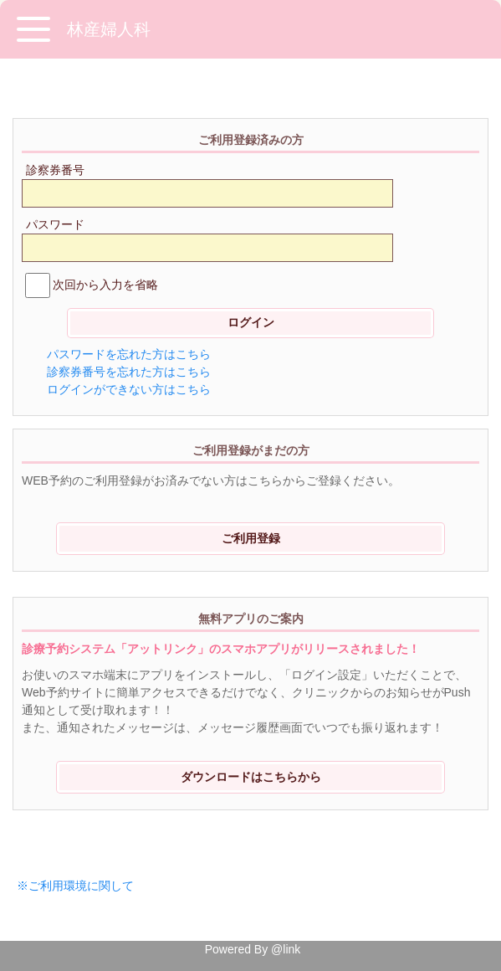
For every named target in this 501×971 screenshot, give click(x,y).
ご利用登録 (251, 538)
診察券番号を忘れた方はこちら (129, 371)
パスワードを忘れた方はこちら (129, 354)
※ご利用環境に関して (75, 885)
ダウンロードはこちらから (251, 776)
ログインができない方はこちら (129, 389)
